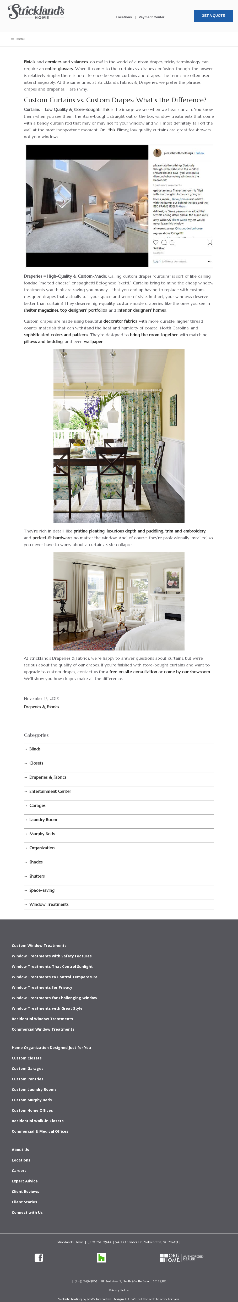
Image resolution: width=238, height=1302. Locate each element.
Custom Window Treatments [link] (39, 945)
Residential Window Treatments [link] (42, 1018)
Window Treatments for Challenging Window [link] (54, 997)
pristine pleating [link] (89, 531)
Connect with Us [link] (27, 1212)
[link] (36, 19)
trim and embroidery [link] (185, 531)
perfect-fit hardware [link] (52, 537)
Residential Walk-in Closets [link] (38, 1120)
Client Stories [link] (24, 1201)
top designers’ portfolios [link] (83, 310)
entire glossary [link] (59, 68)
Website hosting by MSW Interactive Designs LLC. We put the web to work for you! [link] (119, 1299)
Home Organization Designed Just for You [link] (51, 1047)
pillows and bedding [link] (43, 341)
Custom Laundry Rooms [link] (34, 1089)
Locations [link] (124, 17)
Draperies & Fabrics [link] (41, 706)
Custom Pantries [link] (28, 1078)
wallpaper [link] (93, 341)
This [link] (105, 109)
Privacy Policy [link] (119, 1290)
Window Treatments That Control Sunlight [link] (52, 966)
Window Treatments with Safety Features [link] (52, 955)
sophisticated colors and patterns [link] (56, 334)
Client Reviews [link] (25, 1191)
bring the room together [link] (154, 334)
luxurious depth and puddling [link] (135, 531)
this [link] (112, 129)
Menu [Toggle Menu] (17, 39)
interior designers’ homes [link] (141, 310)
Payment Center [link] (151, 17)
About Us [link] (20, 1149)
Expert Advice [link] (25, 1180)
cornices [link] (53, 61)
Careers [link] (19, 1170)
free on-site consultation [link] (133, 671)
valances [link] (79, 61)
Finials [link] (29, 61)
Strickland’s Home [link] (70, 1242)
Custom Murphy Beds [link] (32, 1099)
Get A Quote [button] (213, 16)
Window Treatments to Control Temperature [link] (55, 976)
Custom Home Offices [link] (32, 1110)
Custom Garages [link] (28, 1068)
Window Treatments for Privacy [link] (42, 987)
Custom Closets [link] (27, 1058)
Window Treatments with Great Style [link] (47, 1008)
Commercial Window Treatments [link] (43, 1029)
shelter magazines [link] (41, 310)
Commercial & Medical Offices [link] (40, 1131)
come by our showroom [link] (187, 671)
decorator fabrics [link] (120, 321)
